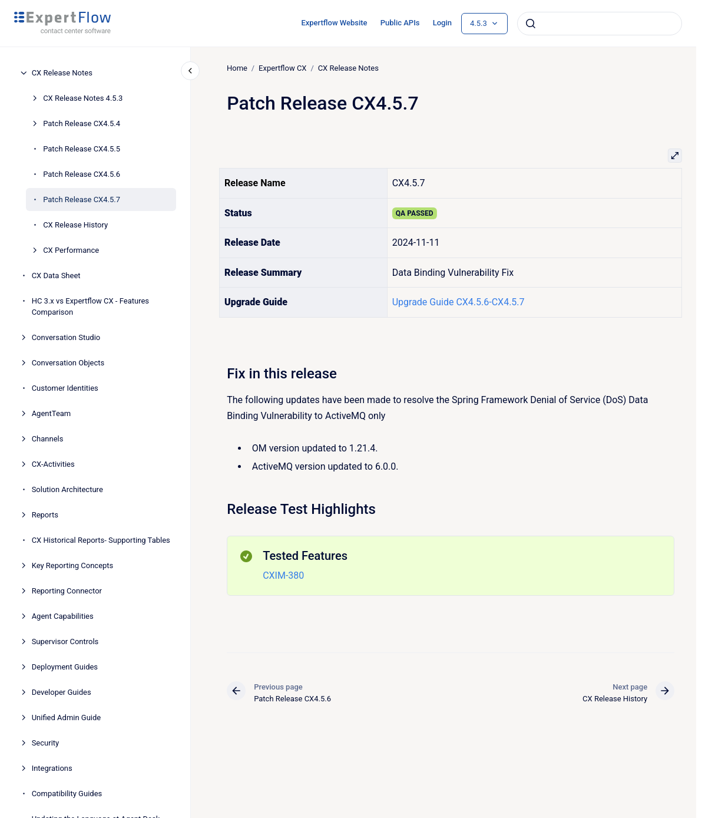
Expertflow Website (334, 22)
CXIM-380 (283, 575)
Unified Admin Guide (66, 717)
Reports (45, 514)
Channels (48, 438)
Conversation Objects (68, 362)
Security (45, 742)
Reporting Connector (67, 590)
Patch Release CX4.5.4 (81, 123)
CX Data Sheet (56, 275)
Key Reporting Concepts (73, 565)
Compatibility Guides (67, 793)
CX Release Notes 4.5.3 (83, 98)
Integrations (52, 768)
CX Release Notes (62, 72)
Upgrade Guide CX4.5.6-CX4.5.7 (458, 302)
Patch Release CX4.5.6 (81, 174)
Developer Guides (61, 692)
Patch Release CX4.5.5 (81, 148)
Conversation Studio (66, 337)
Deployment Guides (65, 666)
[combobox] (599, 23)
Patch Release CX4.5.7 (81, 199)
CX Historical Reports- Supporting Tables (101, 540)
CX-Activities (53, 464)
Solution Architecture (67, 489)
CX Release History (75, 224)
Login (442, 22)
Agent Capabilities (63, 616)
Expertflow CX (282, 68)
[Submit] (530, 23)
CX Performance (71, 250)
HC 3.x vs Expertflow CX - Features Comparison (90, 306)
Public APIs (400, 22)
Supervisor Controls (65, 641)
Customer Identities (65, 388)
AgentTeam (51, 413)
